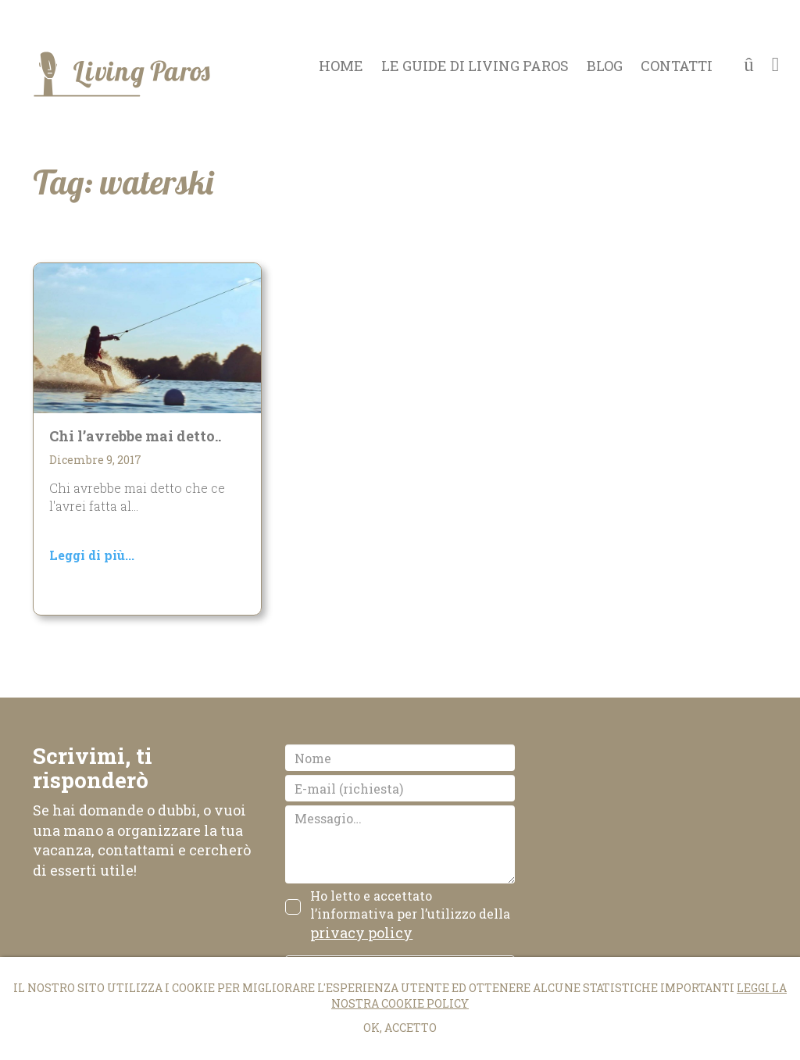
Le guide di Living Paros (475, 66)
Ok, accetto (400, 1027)
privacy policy (361, 932)
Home (341, 66)
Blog (605, 66)
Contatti (676, 66)
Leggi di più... (91, 555)
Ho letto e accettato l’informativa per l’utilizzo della (410, 914)
